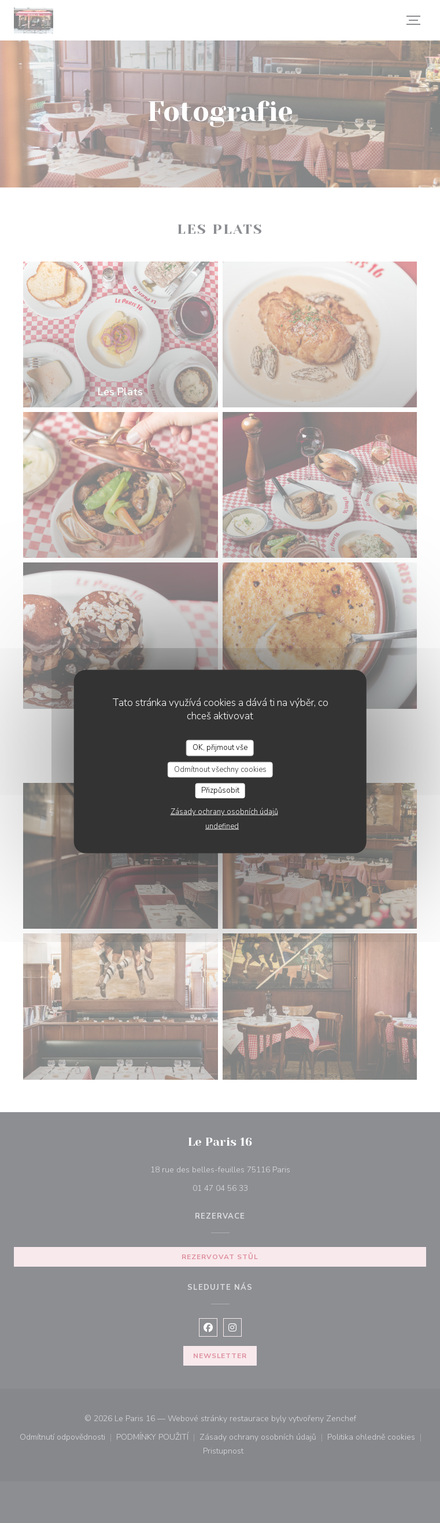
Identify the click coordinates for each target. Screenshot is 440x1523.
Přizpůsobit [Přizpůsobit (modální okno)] (220, 790)
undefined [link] (222, 826)
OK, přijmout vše (220, 747)
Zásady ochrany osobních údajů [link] (224, 811)
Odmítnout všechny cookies (220, 769)
